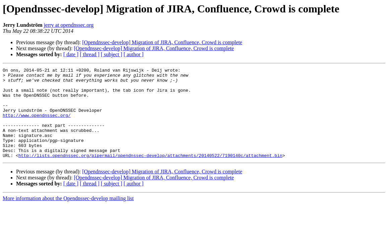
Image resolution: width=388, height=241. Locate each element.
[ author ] (134, 54)
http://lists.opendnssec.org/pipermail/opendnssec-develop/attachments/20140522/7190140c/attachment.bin (150, 173)
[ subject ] (111, 54)
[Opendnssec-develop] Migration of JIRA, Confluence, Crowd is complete (162, 42)
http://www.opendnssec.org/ (37, 125)
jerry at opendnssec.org (69, 25)
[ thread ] (90, 54)
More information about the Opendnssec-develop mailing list (68, 216)
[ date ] (70, 54)
